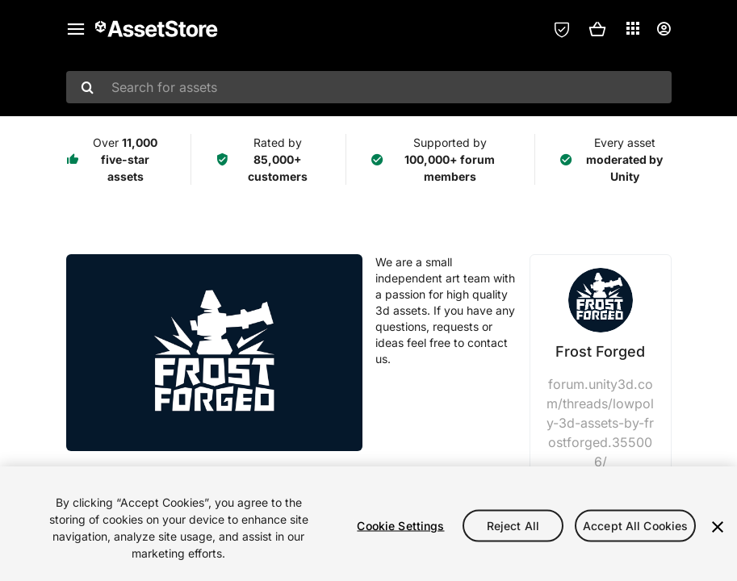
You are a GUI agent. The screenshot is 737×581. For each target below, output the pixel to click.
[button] (597, 29)
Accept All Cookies (636, 526)
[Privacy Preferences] (562, 29)
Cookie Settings (400, 526)
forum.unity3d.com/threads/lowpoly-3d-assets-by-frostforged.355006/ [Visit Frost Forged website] (600, 423)
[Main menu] (76, 29)
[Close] (717, 527)
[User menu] (663, 29)
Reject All (513, 526)
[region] (368, 523)
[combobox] (369, 87)
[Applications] (633, 28)
